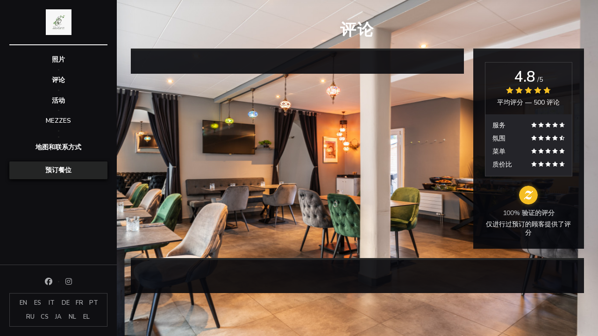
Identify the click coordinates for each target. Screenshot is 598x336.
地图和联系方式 (58, 147)
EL (86, 317)
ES (37, 303)
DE (66, 303)
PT (93, 303)
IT (52, 303)
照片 (58, 59)
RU (30, 317)
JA (58, 317)
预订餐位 (58, 170)
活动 (58, 100)
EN (23, 303)
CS (45, 317)
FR (79, 303)
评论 (58, 80)
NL (72, 317)
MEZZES (58, 120)
